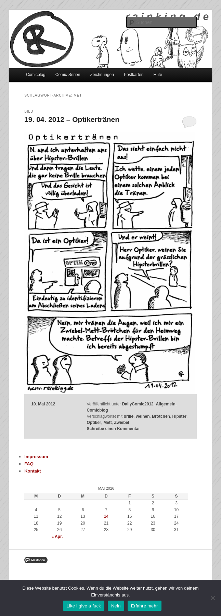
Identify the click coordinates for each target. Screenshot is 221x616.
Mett (107, 422)
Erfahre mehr (144, 605)
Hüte (157, 74)
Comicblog (36, 74)
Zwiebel (121, 422)
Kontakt (32, 471)
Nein (116, 605)
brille (129, 416)
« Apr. (57, 536)
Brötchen (161, 416)
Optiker (94, 422)
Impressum (36, 456)
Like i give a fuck (83, 605)
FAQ (29, 463)
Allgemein (165, 404)
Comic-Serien (67, 74)
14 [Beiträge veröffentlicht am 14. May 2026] (106, 516)
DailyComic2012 (138, 404)
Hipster (179, 416)
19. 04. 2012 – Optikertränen (71, 119)
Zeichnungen (102, 74)
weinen (143, 416)
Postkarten (133, 74)
